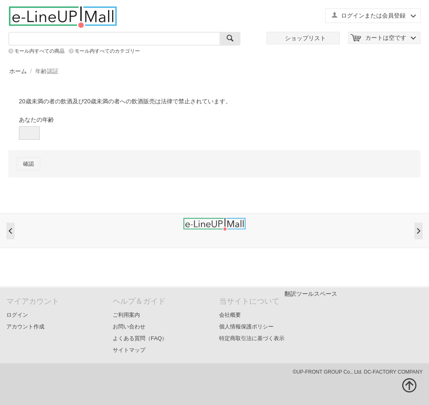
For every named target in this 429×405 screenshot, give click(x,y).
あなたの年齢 (36, 119)
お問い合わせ (129, 326)
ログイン (17, 315)
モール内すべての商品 (39, 51)
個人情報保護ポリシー (246, 326)
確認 (28, 164)
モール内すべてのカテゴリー (107, 51)
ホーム (18, 71)
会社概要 (230, 315)
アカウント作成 (25, 326)
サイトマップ (129, 350)
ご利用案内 (126, 315)
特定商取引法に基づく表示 (251, 338)
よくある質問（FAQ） (140, 338)
